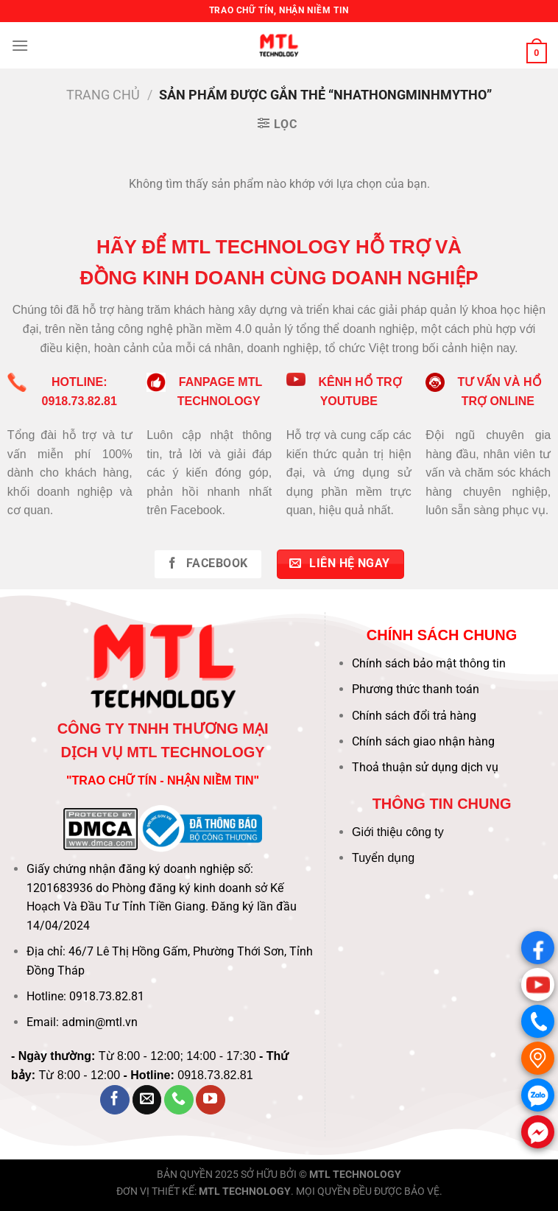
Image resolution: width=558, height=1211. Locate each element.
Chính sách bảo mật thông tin (429, 663)
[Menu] (20, 45)
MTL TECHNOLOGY (355, 1174)
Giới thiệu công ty (398, 832)
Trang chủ (103, 94)
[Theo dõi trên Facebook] (115, 1100)
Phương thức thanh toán (415, 689)
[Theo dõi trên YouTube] (210, 1100)
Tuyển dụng (383, 858)
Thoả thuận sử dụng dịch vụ (425, 767)
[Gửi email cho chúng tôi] (147, 1100)
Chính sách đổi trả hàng (414, 716)
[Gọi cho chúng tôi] (179, 1100)
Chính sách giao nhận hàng (423, 741)
